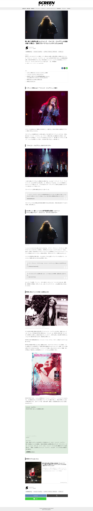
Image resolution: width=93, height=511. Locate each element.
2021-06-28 (31, 47)
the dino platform (48, 509)
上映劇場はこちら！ (30, 451)
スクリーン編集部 (32, 48)
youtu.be (27, 437)
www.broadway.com (30, 198)
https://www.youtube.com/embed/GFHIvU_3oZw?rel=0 (46, 423)
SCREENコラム (34, 59)
